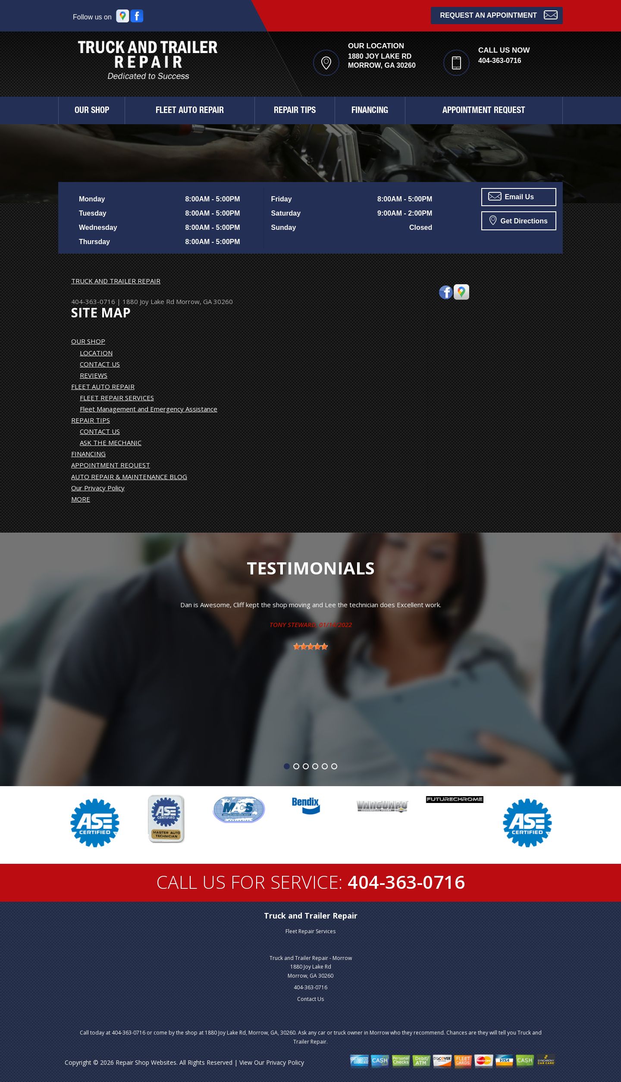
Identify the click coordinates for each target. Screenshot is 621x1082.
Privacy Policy (285, 1062)
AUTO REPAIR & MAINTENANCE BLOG (129, 476)
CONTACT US (100, 364)
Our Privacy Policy (98, 487)
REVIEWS (93, 375)
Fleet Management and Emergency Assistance (148, 409)
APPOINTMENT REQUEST (483, 111)
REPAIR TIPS (295, 111)
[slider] (310, 646)
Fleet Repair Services (310, 931)
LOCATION (96, 352)
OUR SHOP (92, 111)
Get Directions (518, 220)
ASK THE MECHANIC (110, 442)
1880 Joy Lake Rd (148, 301)
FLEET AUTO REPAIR (190, 111)
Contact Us (310, 999)
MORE (80, 499)
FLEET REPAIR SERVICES (117, 397)
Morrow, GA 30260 (204, 301)
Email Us (511, 196)
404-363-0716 (499, 60)
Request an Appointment (499, 14)
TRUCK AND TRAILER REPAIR (115, 280)
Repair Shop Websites (146, 1062)
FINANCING (369, 111)
